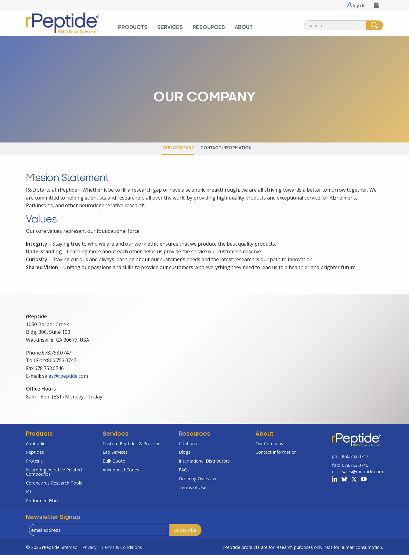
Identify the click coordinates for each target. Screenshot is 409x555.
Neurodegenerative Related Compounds (54, 472)
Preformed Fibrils (43, 500)
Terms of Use (192, 487)
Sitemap (69, 547)
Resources (194, 434)
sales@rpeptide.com (65, 376)
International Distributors (204, 461)
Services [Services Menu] (170, 27)
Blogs (184, 452)
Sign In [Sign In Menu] (359, 4)
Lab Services (115, 452)
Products (39, 434)
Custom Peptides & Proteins (131, 443)
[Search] (374, 25)
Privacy (89, 547)
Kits (30, 492)
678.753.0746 (355, 465)
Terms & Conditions (121, 547)
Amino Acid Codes (121, 470)
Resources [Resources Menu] (209, 27)
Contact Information (226, 148)
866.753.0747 (355, 456)
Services (115, 434)
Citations (188, 443)
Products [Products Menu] (132, 27)
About (264, 434)
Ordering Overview (197, 478)
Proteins (34, 461)
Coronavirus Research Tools (54, 483)
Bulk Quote (114, 461)
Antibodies (37, 443)
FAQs (184, 470)
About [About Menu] (244, 27)
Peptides (35, 452)
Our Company (178, 148)
